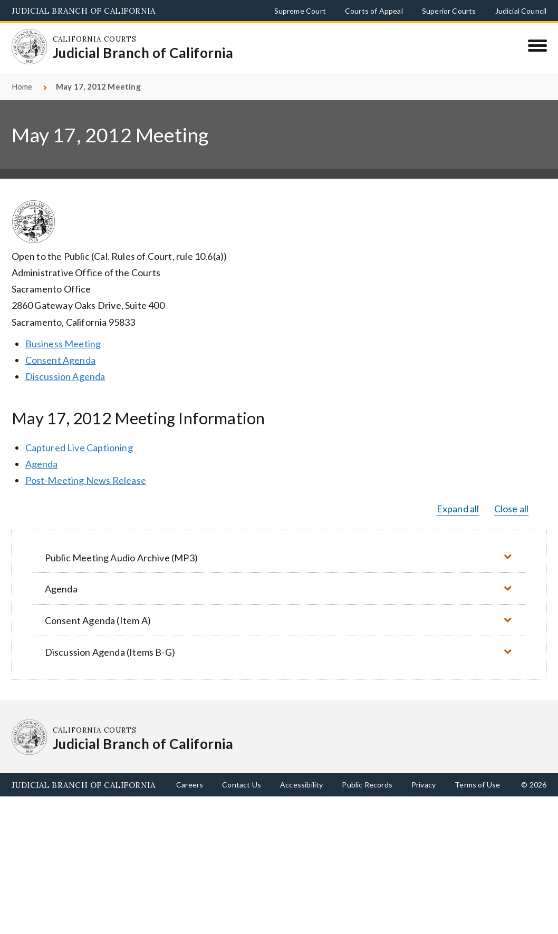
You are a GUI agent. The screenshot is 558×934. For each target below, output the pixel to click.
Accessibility (301, 784)
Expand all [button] (458, 508)
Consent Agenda (60, 360)
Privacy (423, 784)
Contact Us (241, 784)
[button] (279, 557)
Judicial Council (521, 10)
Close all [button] (511, 508)
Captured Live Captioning (79, 447)
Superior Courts (449, 10)
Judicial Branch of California (84, 11)
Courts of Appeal (374, 10)
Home (22, 86)
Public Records (367, 784)
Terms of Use (477, 784)
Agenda (41, 464)
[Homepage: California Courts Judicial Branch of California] (29, 47)
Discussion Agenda (65, 376)
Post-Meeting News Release (86, 480)
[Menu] (537, 45)
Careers (189, 784)
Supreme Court (300, 10)
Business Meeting (63, 343)
